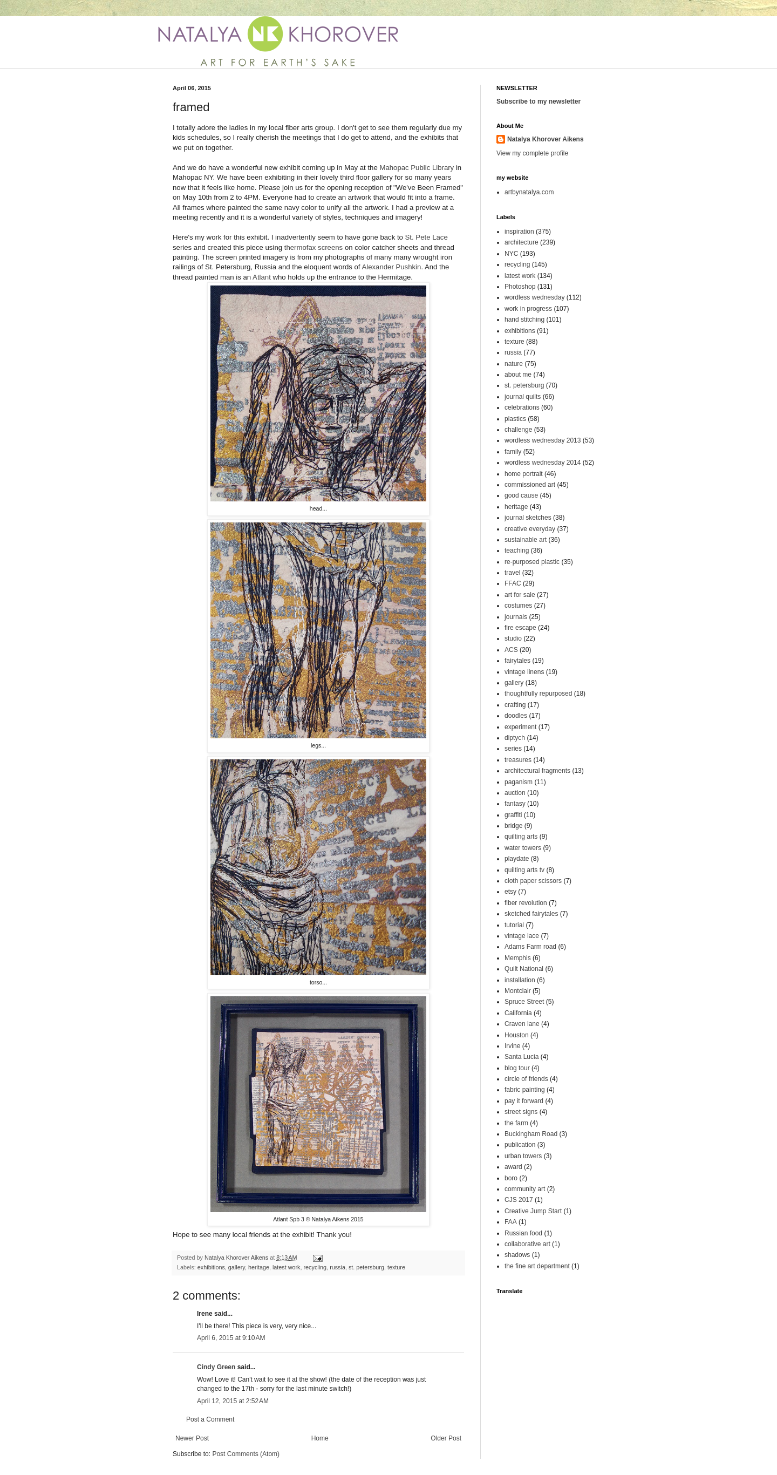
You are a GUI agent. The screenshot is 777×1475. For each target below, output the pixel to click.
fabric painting (525, 1089)
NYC (511, 253)
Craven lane (522, 1024)
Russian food (523, 1233)
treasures (518, 760)
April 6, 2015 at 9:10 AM (231, 1338)
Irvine (512, 1046)
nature (514, 364)
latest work (286, 1267)
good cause (521, 495)
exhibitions (211, 1267)
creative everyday (530, 529)
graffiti (513, 815)
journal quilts (523, 396)
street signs (521, 1112)
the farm (516, 1123)
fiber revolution (526, 903)
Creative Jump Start (533, 1211)
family (513, 452)
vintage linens (524, 672)
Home (320, 1438)
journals (516, 617)
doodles (516, 715)
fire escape (520, 627)
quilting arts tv (524, 870)
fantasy (515, 803)
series (513, 748)
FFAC (513, 583)
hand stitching (524, 319)
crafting (515, 705)
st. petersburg (366, 1267)
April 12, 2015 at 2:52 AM (233, 1401)
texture (396, 1267)
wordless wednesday (534, 297)
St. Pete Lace (426, 237)
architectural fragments (537, 770)
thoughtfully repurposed (538, 693)
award (513, 1167)
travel (512, 572)
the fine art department (537, 1266)
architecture (522, 242)
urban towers (523, 1156)
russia (337, 1267)
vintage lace (522, 936)
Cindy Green (216, 1367)
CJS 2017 (519, 1200)
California (518, 1013)
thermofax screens (313, 247)
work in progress (528, 308)
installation (520, 980)
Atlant (262, 277)
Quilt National (524, 969)
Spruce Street (524, 1001)
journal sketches (528, 517)
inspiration (519, 231)
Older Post (446, 1438)
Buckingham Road (531, 1134)
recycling (315, 1267)
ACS (511, 650)
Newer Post (192, 1438)
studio (513, 638)
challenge (518, 429)
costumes (518, 605)
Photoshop (520, 286)
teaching (517, 550)
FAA (511, 1222)
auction (515, 793)
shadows (517, 1255)
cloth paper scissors (533, 881)
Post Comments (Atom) (246, 1454)
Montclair (518, 991)
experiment (520, 727)
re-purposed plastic (532, 562)
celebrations (522, 407)
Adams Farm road (530, 946)
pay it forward (524, 1101)
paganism (519, 782)
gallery (236, 1267)
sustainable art (526, 539)
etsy (510, 891)
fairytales (517, 660)
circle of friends (526, 1079)
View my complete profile (532, 153)
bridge (513, 826)
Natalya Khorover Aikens (545, 139)
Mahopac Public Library (416, 168)
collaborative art (527, 1244)
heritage (258, 1267)
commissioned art (530, 484)
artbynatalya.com (529, 192)
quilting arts (521, 836)
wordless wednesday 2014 (543, 462)
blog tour (517, 1068)
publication (520, 1144)
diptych (515, 738)
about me (518, 374)
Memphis (518, 958)
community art (525, 1189)
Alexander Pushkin (391, 267)
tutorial (514, 925)
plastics (515, 419)
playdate (517, 858)
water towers (523, 848)
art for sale (520, 595)
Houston (517, 1035)
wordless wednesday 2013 (543, 440)
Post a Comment (210, 1419)
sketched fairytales (531, 913)
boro (511, 1178)
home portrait (524, 474)
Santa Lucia (522, 1057)
